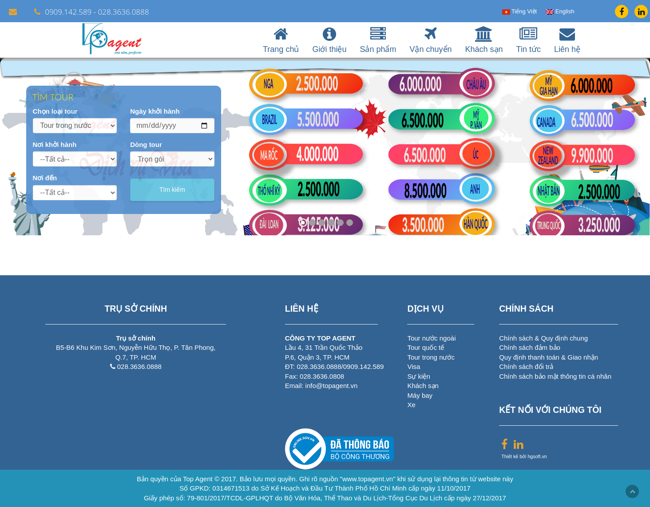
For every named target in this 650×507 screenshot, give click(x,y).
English (560, 11)
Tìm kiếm (172, 189)
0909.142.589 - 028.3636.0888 (91, 12)
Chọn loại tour (55, 111)
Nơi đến (45, 178)
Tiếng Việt (519, 11)
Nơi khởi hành (55, 144)
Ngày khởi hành (155, 111)
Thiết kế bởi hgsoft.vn (524, 456)
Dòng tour (146, 144)
